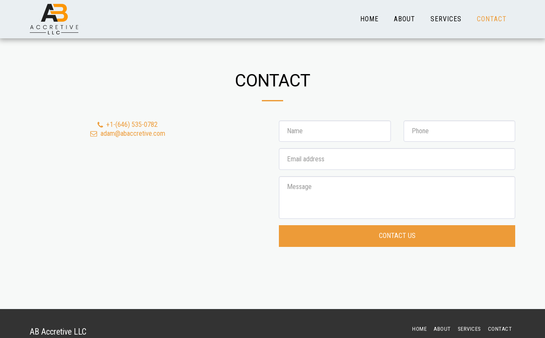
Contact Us (397, 236)
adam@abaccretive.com (127, 133)
